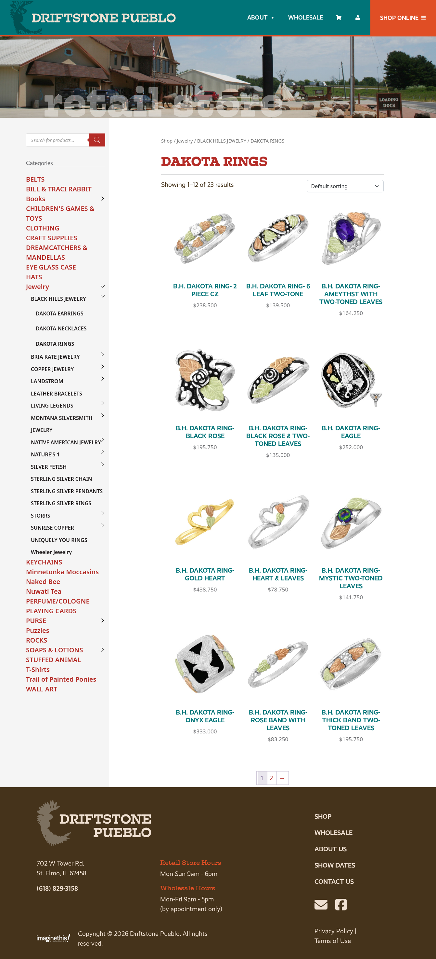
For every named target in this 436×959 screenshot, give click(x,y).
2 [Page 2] (271, 777)
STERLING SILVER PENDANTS (67, 491)
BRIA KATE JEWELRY (55, 356)
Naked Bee (43, 581)
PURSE (36, 620)
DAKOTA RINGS (55, 343)
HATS (34, 276)
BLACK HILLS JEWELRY (58, 298)
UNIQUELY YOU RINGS (59, 540)
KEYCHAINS (44, 562)
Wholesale (305, 17)
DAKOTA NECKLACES (61, 328)
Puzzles (37, 630)
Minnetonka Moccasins (62, 571)
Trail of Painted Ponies (61, 679)
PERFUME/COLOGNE (58, 601)
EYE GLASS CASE (51, 267)
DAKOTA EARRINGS (59, 313)
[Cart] (339, 17)
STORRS (40, 515)
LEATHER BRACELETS (56, 393)
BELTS (35, 179)
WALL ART (41, 689)
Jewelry (37, 286)
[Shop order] (345, 186)
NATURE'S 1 (45, 454)
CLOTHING (42, 228)
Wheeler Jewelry (51, 552)
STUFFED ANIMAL (53, 659)
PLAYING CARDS (51, 610)
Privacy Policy (333, 931)
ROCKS (36, 640)
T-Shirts (38, 669)
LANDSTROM (47, 381)
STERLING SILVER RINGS (61, 503)
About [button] (261, 17)
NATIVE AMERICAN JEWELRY (66, 442)
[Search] (97, 139)
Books (35, 198)
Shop (167, 140)
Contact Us (334, 881)
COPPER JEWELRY (52, 369)
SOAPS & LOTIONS (54, 650)
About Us (330, 849)
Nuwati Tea (43, 591)
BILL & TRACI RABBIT (59, 189)
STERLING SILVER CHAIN (61, 478)
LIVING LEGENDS (52, 405)
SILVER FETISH (49, 466)
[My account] (358, 17)
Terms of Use (332, 941)
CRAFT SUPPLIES (51, 237)
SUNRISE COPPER (52, 527)
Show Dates (334, 865)
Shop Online (399, 17)
